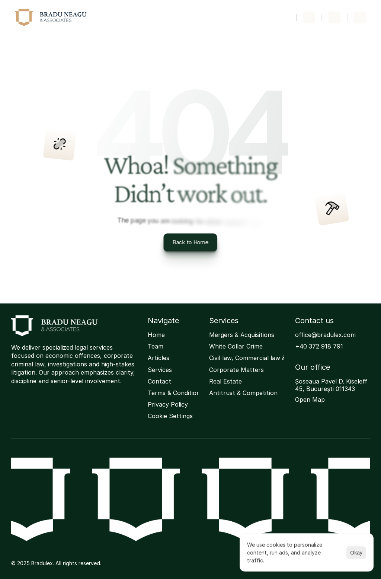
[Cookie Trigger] (170, 416)
